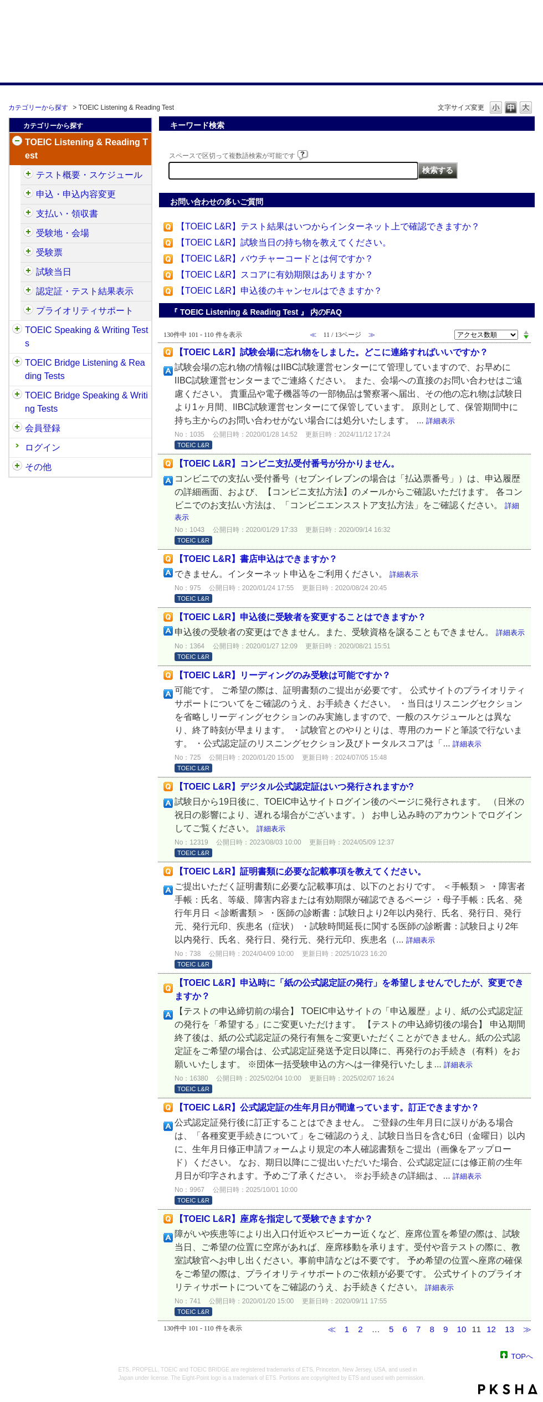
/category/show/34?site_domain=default (17, 395)
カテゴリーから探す (38, 107)
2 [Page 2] (360, 1329)
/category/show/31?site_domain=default (17, 142)
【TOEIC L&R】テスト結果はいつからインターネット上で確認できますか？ (328, 226)
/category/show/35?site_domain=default (17, 467)
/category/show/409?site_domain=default (28, 175)
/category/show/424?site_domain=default (28, 214)
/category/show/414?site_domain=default (28, 194)
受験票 (49, 252)
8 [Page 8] (432, 1329)
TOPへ (522, 1355)
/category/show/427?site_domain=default (28, 233)
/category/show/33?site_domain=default (17, 363)
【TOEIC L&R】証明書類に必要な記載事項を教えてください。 (300, 871)
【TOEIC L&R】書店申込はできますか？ (256, 559)
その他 (38, 467)
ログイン (42, 447)
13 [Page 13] (509, 1329)
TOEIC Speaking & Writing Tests (86, 336)
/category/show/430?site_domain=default (28, 252)
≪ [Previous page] (331, 1329)
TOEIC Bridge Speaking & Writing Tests (86, 402)
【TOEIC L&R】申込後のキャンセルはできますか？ (279, 290)
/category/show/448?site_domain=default (28, 311)
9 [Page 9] (445, 1329)
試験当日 (53, 272)
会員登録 (42, 428)
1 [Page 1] (347, 1329)
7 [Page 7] (418, 1329)
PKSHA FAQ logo (507, 1389)
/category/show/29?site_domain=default (17, 428)
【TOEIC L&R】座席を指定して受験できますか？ (274, 1219)
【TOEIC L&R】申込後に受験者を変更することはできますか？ (300, 617)
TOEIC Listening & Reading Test (86, 148)
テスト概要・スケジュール (89, 175)
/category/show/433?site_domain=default (28, 272)
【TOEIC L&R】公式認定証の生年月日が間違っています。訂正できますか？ (327, 1107)
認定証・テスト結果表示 (85, 291)
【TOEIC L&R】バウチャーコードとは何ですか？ (274, 258)
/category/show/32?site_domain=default (17, 330)
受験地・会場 (62, 233)
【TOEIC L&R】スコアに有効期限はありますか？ (274, 274)
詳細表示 (440, 421)
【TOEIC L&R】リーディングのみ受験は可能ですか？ (283, 675)
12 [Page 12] (491, 1329)
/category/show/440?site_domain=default (28, 291)
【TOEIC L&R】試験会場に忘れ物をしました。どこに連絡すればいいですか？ (331, 352)
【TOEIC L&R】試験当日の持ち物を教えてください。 (283, 242)
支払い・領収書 (67, 213)
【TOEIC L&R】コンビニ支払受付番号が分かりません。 (287, 463)
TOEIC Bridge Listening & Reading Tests (85, 369)
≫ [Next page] (527, 1329)
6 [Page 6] (405, 1329)
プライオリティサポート (85, 310)
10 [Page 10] (462, 1329)
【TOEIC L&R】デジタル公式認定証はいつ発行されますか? (294, 786)
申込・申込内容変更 (76, 194)
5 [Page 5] (391, 1329)
